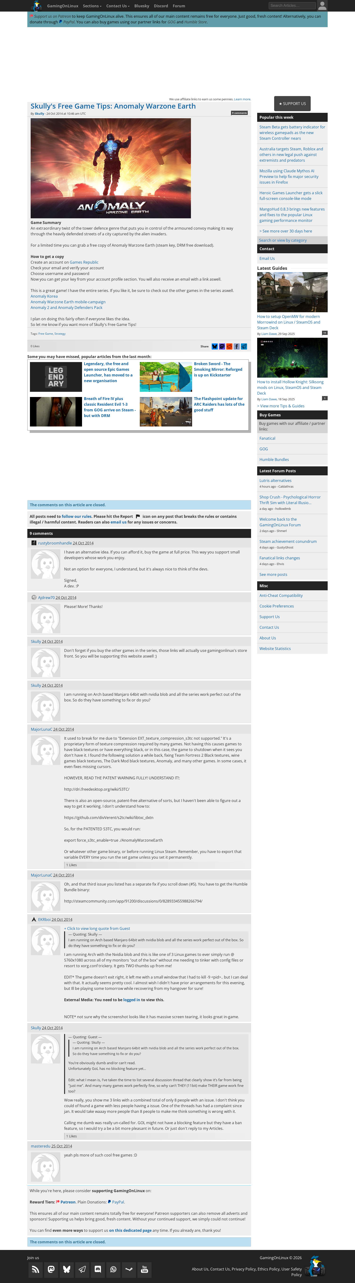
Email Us (267, 258)
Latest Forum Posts (278, 470)
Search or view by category (283, 240)
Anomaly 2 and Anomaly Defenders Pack (66, 307)
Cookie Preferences (277, 606)
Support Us (270, 616)
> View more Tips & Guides (281, 406)
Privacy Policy (244, 1269)
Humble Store (195, 22)
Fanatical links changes (280, 558)
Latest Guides (272, 268)
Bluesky (141, 5)
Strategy (60, 334)
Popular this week (276, 117)
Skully (39, 113)
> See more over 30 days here (286, 231)
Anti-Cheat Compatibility (281, 595)
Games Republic (84, 262)
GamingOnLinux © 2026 (281, 1257)
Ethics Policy (269, 1269)
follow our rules (76, 516)
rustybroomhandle (55, 543)
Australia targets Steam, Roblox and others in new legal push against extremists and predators (291, 154)
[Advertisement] (177, 62)
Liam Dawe (269, 334)
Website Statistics (275, 648)
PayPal (66, 22)
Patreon (66, 1202)
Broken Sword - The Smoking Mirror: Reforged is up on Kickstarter (218, 369)
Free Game (45, 334)
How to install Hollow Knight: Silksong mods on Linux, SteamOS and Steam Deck (292, 385)
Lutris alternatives (276, 480)
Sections (92, 5)
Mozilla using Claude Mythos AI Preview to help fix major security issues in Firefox (289, 176)
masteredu (40, 1146)
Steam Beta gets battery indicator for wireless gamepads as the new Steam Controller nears (292, 132)
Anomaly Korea (44, 296)
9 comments (239, 112)
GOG (172, 22)
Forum (179, 5)
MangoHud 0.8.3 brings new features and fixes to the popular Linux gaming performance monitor (292, 215)
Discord (161, 5)
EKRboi (44, 919)
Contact (267, 248)
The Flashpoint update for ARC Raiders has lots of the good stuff (219, 404)
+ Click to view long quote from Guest (97, 928)
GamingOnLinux (62, 5)
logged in (131, 999)
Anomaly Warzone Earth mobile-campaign (68, 301)
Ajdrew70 (46, 597)
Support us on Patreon (50, 16)
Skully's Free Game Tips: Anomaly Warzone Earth (113, 106)
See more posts (273, 574)
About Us (268, 638)
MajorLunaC (41, 729)
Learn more (242, 99)
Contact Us (118, 5)
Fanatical (267, 438)
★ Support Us (292, 103)
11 (324, 332)
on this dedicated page (130, 1230)
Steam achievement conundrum (288, 541)
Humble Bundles (274, 459)
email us (119, 522)
